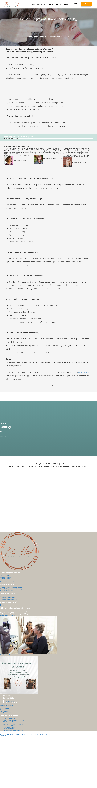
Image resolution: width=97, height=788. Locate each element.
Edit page (3, 734)
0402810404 (8, 700)
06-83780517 (83, 372)
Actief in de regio (4, 708)
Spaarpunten (3, 710)
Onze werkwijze (4, 707)
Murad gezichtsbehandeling (7, 590)
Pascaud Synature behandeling (8, 599)
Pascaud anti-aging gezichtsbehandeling (11, 589)
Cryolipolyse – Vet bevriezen (7, 597)
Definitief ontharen (5, 596)
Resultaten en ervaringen (6, 705)
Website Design (26, 734)
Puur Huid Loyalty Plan (6, 713)
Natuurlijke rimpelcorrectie (7, 581)
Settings (17, 734)
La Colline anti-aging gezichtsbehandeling (11, 587)
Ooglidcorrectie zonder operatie (8, 580)
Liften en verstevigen (5, 577)
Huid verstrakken (4, 575)
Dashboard (10, 734)
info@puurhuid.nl (9, 701)
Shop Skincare (4, 711)
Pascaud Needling (5, 578)
